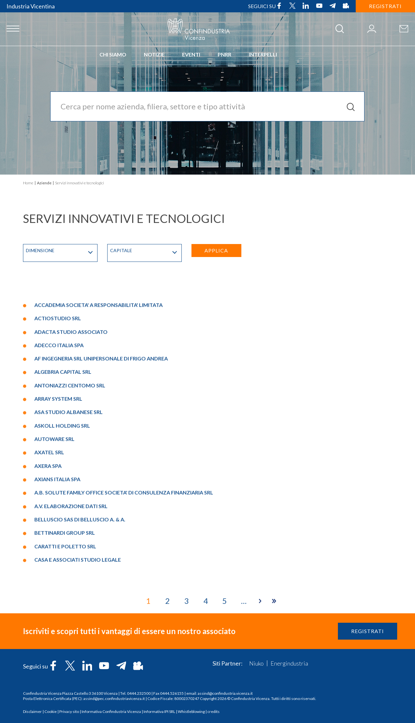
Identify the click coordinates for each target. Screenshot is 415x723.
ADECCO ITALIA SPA (59, 458)
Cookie (50, 711)
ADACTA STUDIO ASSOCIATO (71, 445)
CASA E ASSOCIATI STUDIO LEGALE (77, 672)
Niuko (256, 663)
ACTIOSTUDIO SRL (57, 431)
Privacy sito (69, 711)
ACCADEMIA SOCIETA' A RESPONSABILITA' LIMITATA (98, 418)
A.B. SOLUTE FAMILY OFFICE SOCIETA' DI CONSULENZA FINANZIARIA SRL (123, 606)
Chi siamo (112, 54)
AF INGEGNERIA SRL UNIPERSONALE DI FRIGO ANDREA (101, 472)
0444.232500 (139, 693)
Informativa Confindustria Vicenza (111, 711)
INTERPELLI (263, 54)
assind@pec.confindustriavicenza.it (114, 698)
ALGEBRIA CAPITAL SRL (62, 485)
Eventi (191, 54)
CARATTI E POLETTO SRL (65, 659)
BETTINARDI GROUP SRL (64, 646)
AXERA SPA (48, 579)
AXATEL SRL (49, 565)
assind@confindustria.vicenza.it (225, 693)
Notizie (154, 54)
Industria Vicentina (30, 6)
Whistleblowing (191, 711)
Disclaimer (32, 711)
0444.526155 (172, 693)
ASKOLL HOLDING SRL (62, 538)
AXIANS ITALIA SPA (57, 592)
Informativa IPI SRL (159, 711)
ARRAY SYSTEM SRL (58, 512)
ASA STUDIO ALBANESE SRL (68, 525)
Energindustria (289, 663)
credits (213, 711)
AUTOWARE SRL (54, 552)
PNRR (224, 54)
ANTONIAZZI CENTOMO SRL (69, 498)
